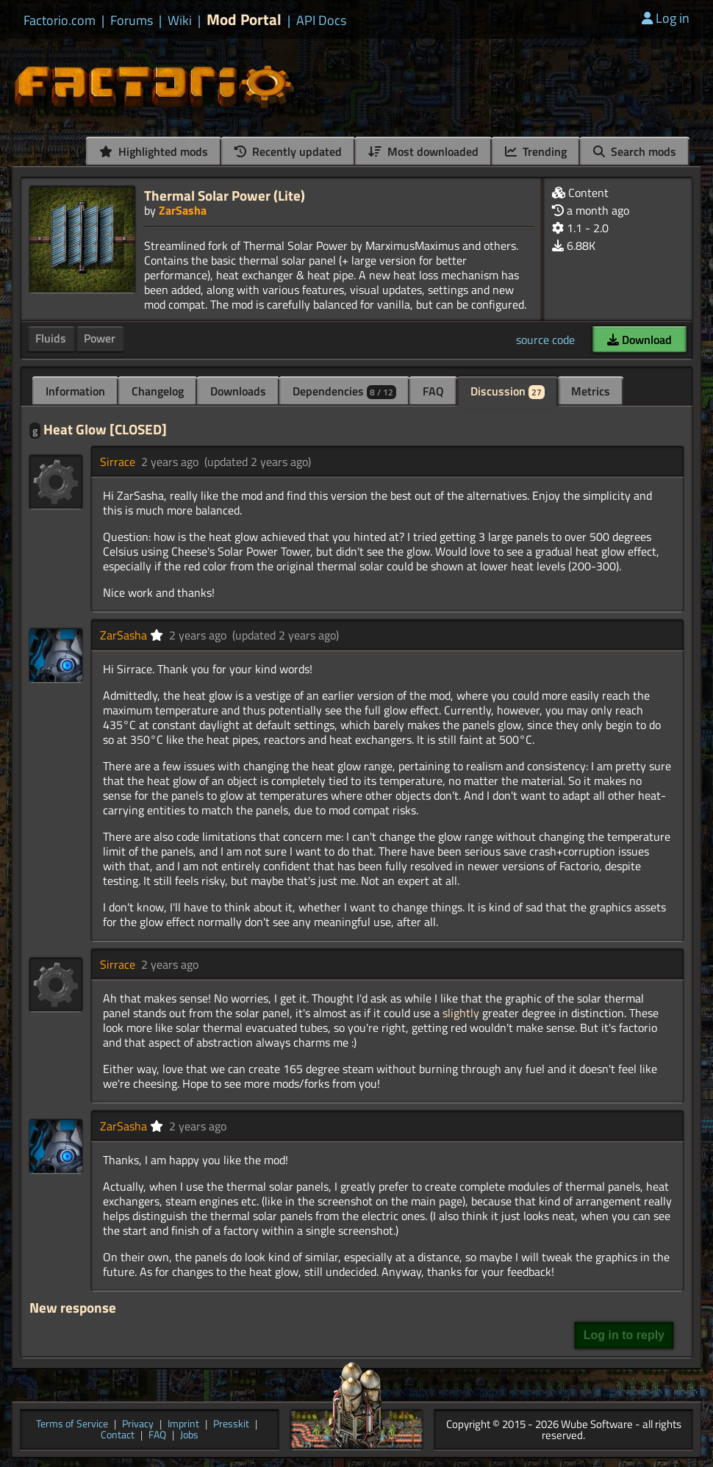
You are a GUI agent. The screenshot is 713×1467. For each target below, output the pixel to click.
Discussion (507, 391)
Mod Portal (244, 19)
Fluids (50, 338)
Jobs (189, 1435)
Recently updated (288, 151)
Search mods (634, 151)
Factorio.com (60, 20)
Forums (131, 20)
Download (639, 339)
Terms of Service (72, 1424)
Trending (536, 151)
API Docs (321, 20)
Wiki (180, 20)
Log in (665, 18)
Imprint (183, 1424)
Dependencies (344, 391)
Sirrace (117, 461)
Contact (118, 1435)
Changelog (158, 391)
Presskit (231, 1424)
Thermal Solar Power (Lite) (224, 195)
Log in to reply (624, 1335)
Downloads (238, 391)
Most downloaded (423, 151)
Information (75, 391)
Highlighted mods (153, 151)
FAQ (433, 391)
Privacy (138, 1424)
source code (545, 339)
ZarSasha (183, 210)
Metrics (590, 391)
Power (99, 338)
